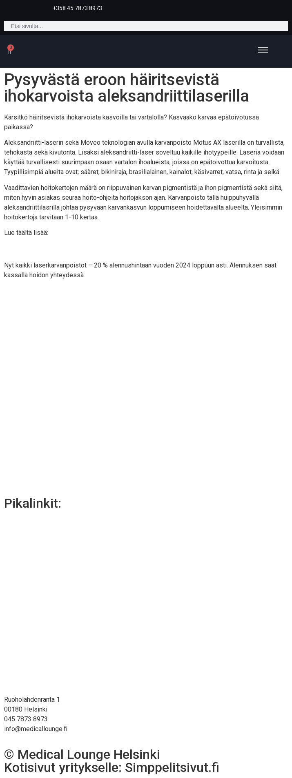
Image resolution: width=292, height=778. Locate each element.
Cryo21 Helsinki (146, 527)
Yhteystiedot (146, 639)
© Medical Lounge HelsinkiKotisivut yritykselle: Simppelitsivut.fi (111, 761)
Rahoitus (146, 677)
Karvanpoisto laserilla (51, 249)
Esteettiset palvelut (146, 546)
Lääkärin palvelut (146, 583)
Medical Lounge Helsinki (146, 621)
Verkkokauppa (146, 658)
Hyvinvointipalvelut (146, 602)
